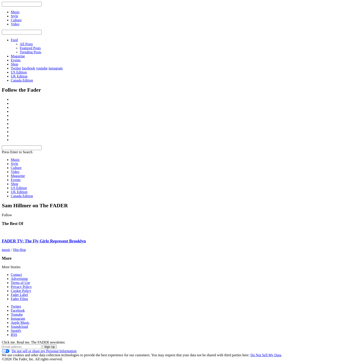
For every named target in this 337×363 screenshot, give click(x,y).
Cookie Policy (21, 291)
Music (15, 160)
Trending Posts (30, 52)
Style (14, 164)
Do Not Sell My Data (265, 355)
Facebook (18, 310)
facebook (28, 68)
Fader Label (19, 295)
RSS (14, 335)
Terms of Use (20, 283)
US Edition (19, 72)
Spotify (16, 331)
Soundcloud (19, 326)
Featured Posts (30, 48)
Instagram (18, 318)
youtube (42, 68)
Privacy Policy (21, 287)
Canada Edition (22, 80)
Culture (16, 168)
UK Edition (19, 76)
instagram (55, 68)
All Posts (26, 44)
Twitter (16, 68)
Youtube (17, 314)
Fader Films (19, 299)
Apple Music (20, 322)
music (6, 250)
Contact (16, 275)
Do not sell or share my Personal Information (39, 351)
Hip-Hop (19, 250)
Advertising (19, 279)
